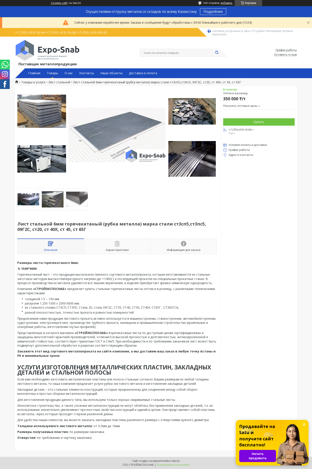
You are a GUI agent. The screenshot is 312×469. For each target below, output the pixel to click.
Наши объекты (111, 73)
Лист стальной (59, 82)
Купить (259, 122)
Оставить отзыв (285, 54)
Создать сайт (59, 3)
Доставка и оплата (143, 73)
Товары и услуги (33, 82)
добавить (226, 3)
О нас (69, 73)
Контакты (86, 73)
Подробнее (213, 11)
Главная (34, 73)
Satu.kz (175, 461)
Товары (52, 73)
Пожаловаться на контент (173, 465)
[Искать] (216, 53)
